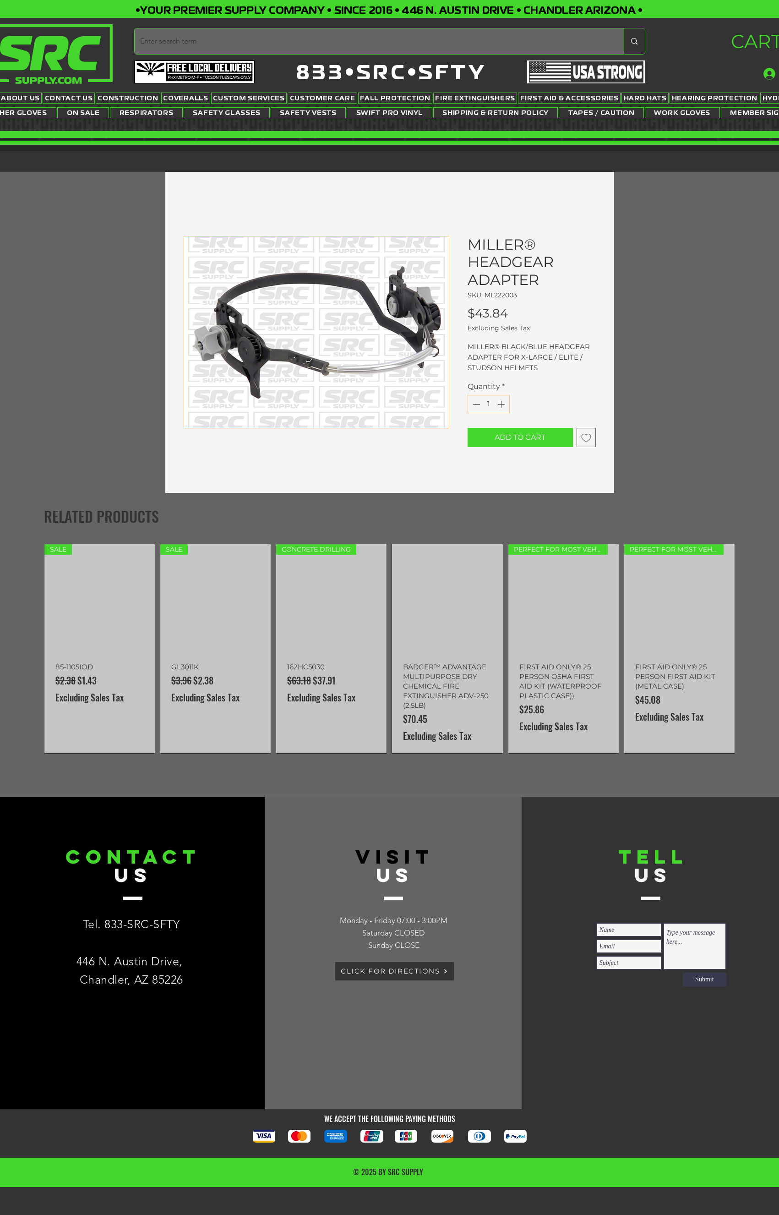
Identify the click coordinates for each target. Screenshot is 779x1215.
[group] (389, 648)
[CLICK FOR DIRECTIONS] (394, 971)
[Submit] (704, 979)
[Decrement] (475, 404)
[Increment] (502, 404)
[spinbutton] (489, 404)
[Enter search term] (372, 41)
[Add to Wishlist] (586, 437)
